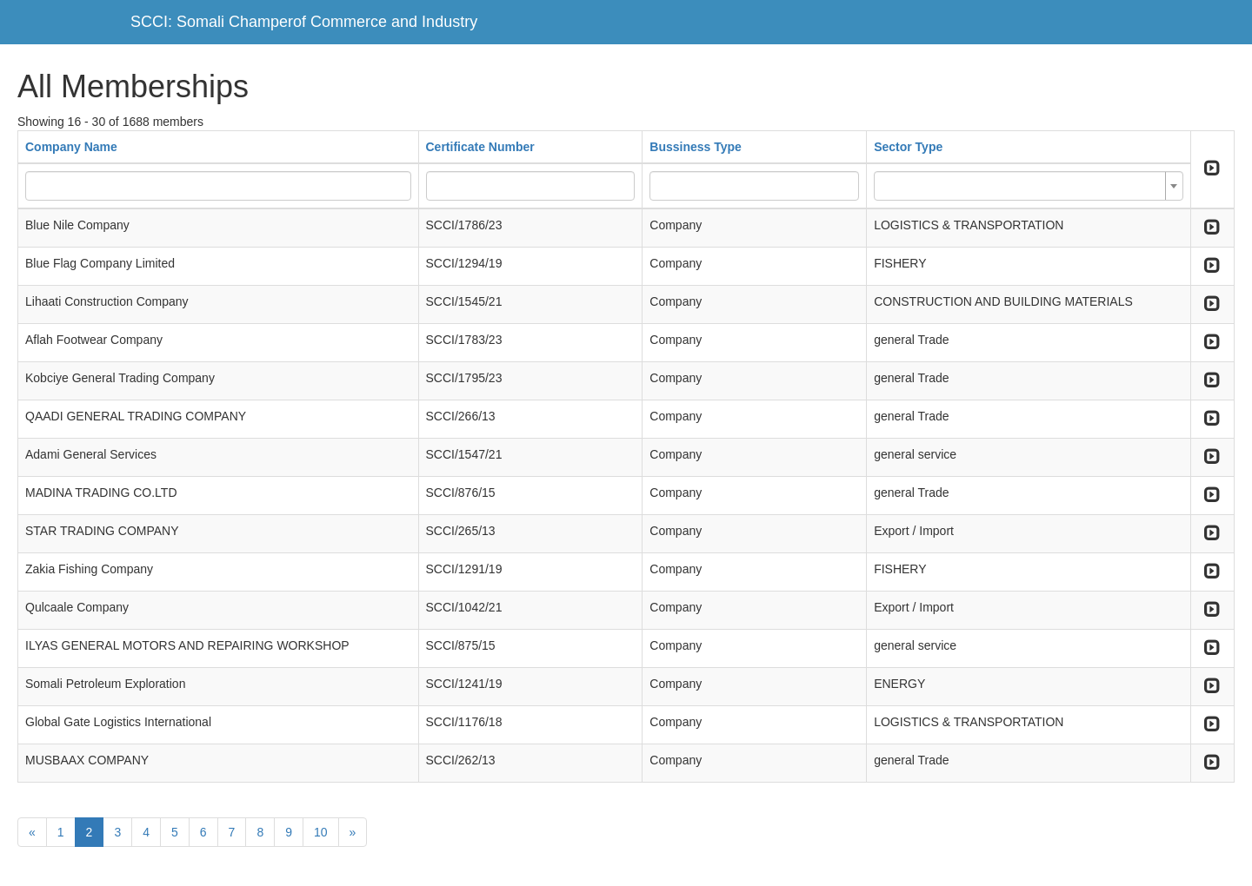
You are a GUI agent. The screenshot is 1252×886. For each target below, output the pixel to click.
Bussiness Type (695, 147)
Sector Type (908, 147)
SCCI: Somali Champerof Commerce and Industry (303, 21)
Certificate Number (480, 147)
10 (321, 832)
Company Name (71, 147)
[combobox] (1028, 186)
